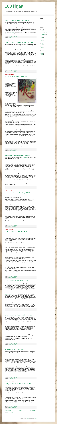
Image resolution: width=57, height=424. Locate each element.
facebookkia (25, 157)
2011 (42, 53)
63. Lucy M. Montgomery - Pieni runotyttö (17, 76)
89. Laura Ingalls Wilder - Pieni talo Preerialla (47, 32)
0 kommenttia (15, 149)
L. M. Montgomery (13, 150)
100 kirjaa (14, 6)
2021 (42, 39)
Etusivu (5, 14)
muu (10, 71)
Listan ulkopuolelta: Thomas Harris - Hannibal (18, 315)
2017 (42, 44)
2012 (42, 51)
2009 (42, 56)
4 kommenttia (15, 70)
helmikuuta (44, 34)
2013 (42, 50)
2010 (42, 54)
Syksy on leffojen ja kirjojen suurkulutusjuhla (18, 20)
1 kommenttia (15, 36)
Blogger (35, 418)
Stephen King (14, 226)
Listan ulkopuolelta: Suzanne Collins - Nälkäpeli (19, 42)
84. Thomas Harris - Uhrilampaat (14, 349)
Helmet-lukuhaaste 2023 (21, 14)
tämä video (12, 32)
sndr (28, 418)
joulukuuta (44, 30)
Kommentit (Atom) (10, 412)
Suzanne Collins (14, 71)
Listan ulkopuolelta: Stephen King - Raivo (17, 231)
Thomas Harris (14, 344)
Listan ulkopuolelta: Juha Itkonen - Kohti (16, 281)
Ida (9, 71)
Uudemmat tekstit (8, 410)
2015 (42, 47)
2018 (42, 43)
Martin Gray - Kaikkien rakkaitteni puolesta (17, 155)
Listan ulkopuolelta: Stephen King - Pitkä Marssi (19, 193)
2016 (42, 46)
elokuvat (10, 37)
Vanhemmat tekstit (33, 410)
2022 (42, 37)
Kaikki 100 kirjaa (11, 14)
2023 (42, 29)
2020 (42, 40)
